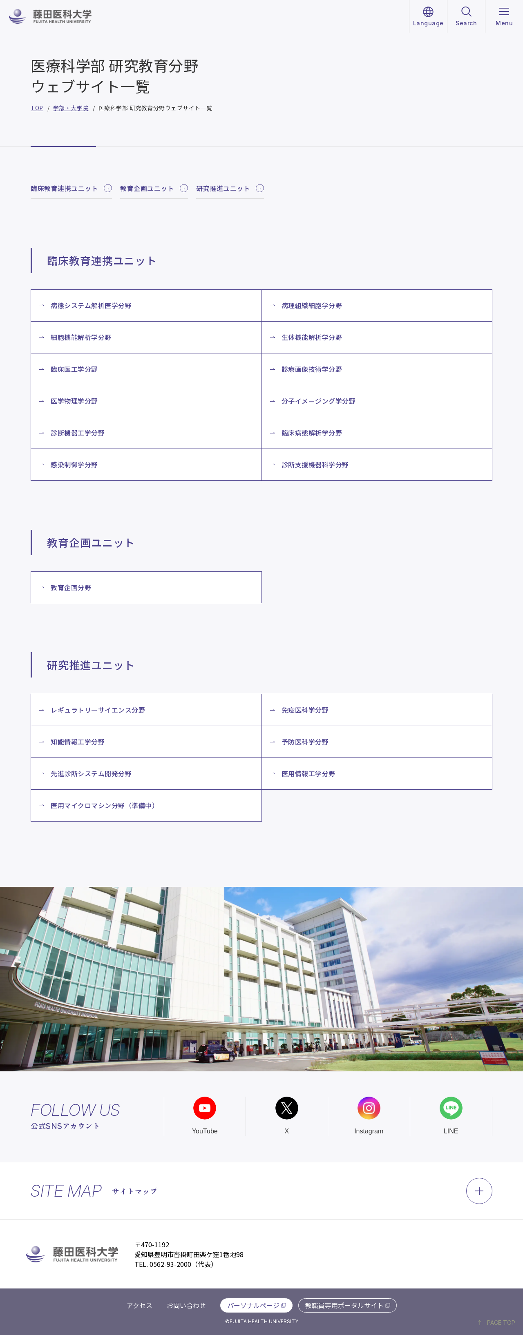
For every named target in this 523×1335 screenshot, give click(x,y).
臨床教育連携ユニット (71, 188)
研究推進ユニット (230, 188)
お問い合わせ (186, 1305)
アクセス (139, 1305)
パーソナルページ (253, 1305)
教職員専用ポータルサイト (344, 1305)
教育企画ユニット (154, 188)
